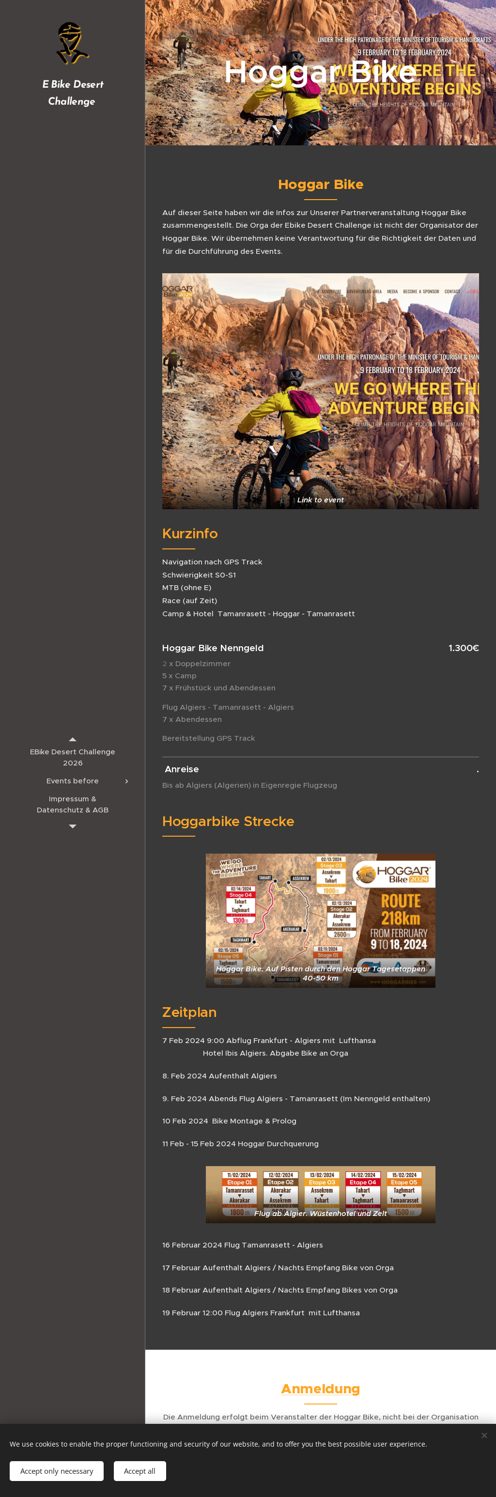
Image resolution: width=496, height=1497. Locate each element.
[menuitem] (72, 757)
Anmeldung (320, 1388)
